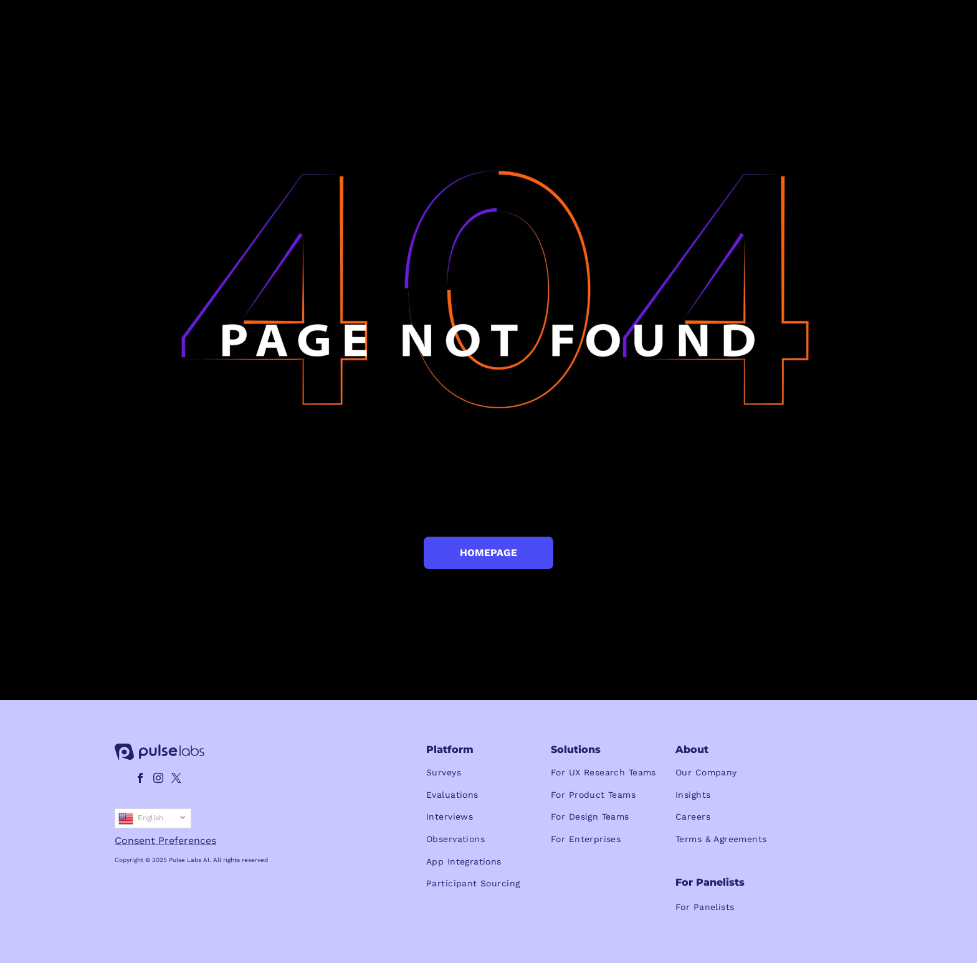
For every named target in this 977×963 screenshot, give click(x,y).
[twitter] (176, 779)
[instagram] (158, 779)
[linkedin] (122, 779)
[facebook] (140, 779)
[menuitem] (488, 773)
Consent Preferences (165, 840)
